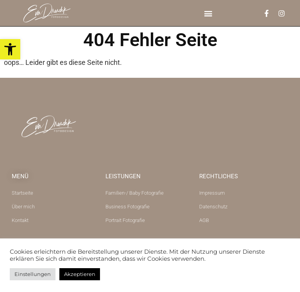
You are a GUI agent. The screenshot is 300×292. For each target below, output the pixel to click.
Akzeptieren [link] (79, 274)
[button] (208, 13)
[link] (10, 49)
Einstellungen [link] (32, 274)
